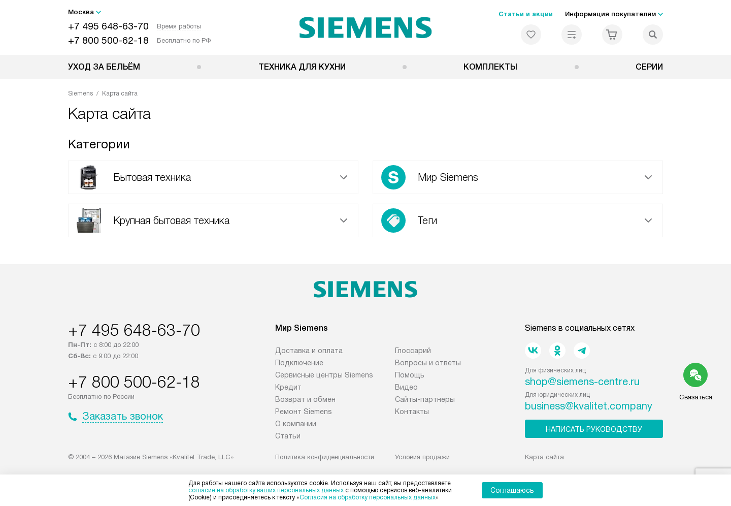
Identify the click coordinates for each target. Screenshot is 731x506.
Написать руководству (594, 429)
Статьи (288, 436)
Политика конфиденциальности (324, 457)
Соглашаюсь (512, 490)
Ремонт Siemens (303, 411)
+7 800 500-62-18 (108, 40)
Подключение (299, 363)
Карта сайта (544, 457)
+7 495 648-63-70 (108, 26)
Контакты (412, 411)
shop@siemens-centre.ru (582, 381)
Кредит (288, 387)
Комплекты (490, 66)
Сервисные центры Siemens (324, 375)
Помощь (409, 375)
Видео (406, 387)
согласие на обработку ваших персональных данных (266, 490)
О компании (295, 424)
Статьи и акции (526, 14)
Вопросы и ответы (428, 363)
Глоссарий (413, 350)
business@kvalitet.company (588, 406)
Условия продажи (422, 457)
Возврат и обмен (305, 399)
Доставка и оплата (309, 350)
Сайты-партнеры (425, 399)
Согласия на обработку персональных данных (368, 497)
